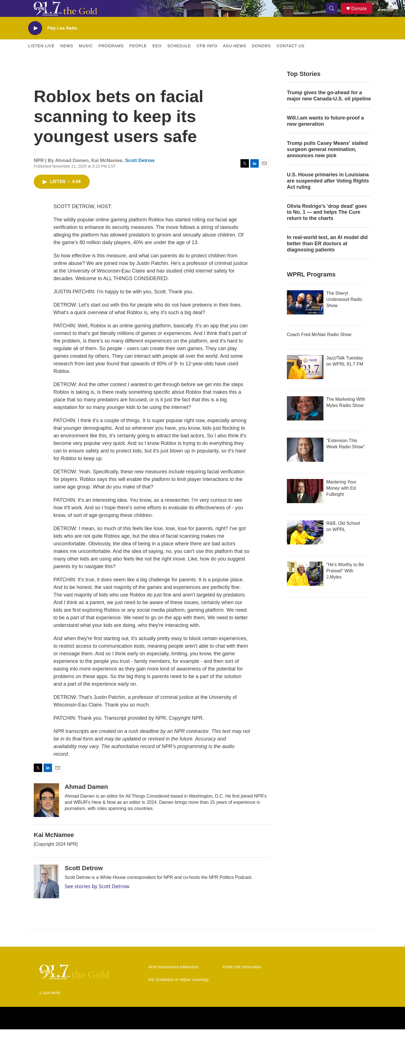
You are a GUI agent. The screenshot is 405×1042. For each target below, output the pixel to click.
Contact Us (290, 58)
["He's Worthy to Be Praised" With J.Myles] (305, 586)
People (138, 58)
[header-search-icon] (334, 15)
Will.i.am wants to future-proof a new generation (325, 133)
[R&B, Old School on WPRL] (305, 545)
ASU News (234, 58)
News (66, 58)
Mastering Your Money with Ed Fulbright (341, 500)
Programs (111, 58)
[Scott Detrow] (46, 894)
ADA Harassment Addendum (173, 980)
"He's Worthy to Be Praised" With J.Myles (345, 583)
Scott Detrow (139, 173)
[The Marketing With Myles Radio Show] (305, 421)
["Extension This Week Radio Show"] (305, 462)
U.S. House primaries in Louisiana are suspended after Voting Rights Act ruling (328, 193)
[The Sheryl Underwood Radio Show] (305, 315)
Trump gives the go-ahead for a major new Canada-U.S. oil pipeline (329, 108)
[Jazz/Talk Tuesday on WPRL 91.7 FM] (305, 380)
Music (86, 58)
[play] (35, 41)
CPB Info (207, 58)
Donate (362, 15)
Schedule (179, 58)
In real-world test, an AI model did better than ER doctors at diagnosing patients (327, 256)
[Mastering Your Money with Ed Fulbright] (305, 504)
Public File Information (242, 980)
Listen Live (41, 58)
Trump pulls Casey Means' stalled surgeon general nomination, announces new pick (327, 162)
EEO (157, 58)
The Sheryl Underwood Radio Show (344, 312)
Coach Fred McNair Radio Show (319, 347)
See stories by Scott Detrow (97, 898)
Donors (261, 58)
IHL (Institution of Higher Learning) (178, 992)
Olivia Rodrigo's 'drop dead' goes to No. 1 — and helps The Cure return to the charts (327, 225)
